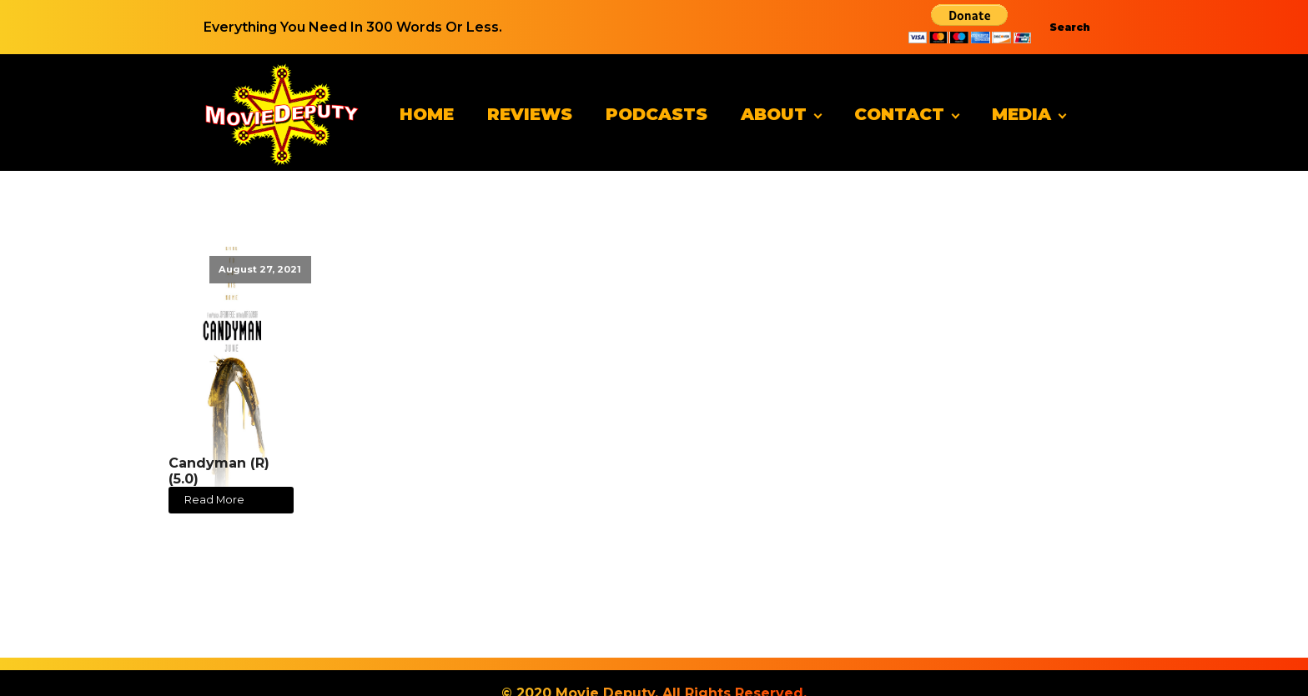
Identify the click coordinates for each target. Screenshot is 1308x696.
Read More (214, 499)
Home (427, 114)
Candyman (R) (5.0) (219, 471)
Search (1069, 27)
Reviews (529, 114)
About (774, 114)
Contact (899, 114)
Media (1021, 114)
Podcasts (656, 114)
